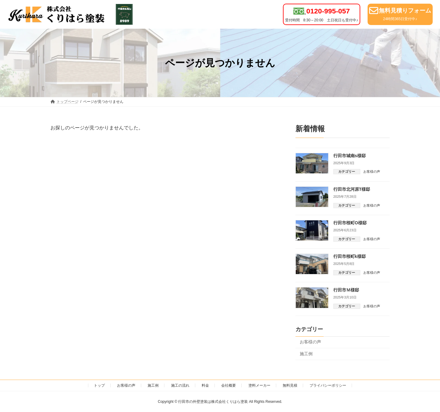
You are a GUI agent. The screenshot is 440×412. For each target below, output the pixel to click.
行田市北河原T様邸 (351, 189)
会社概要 (228, 385)
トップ (99, 385)
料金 (205, 385)
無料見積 (290, 385)
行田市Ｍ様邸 (346, 289)
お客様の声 (371, 171)
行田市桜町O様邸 (350, 222)
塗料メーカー (259, 385)
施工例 (306, 353)
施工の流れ (180, 385)
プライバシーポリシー (328, 385)
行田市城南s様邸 (349, 155)
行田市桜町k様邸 (349, 256)
